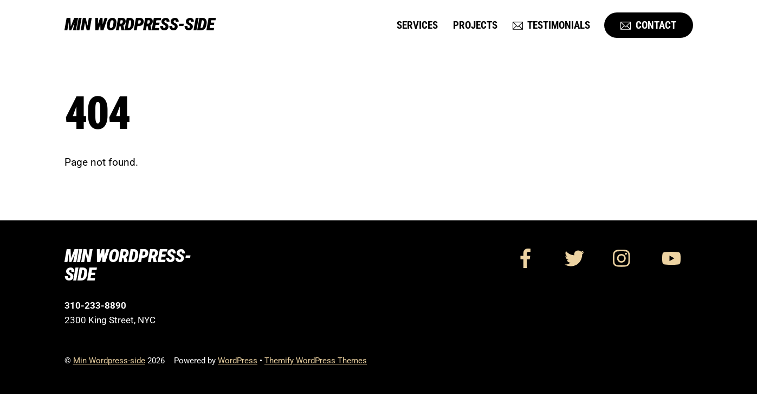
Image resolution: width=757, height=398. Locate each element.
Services (417, 26)
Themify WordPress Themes (315, 364)
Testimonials (551, 26)
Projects (475, 26)
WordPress (237, 364)
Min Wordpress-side (109, 364)
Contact (648, 26)
